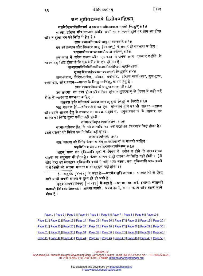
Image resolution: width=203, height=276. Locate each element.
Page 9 (139, 214)
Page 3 (71, 214)
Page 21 (43, 226)
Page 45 (94, 238)
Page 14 (81, 220)
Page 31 (43, 232)
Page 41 (43, 238)
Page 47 (119, 238)
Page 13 (68, 220)
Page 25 (94, 226)
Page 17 (119, 220)
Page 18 (132, 220)
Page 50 (158, 238)
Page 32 (55, 232)
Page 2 (60, 214)
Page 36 (107, 232)
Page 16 (107, 220)
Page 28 (132, 226)
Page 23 (68, 226)
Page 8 (128, 214)
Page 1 (48, 214)
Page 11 (43, 220)
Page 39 (145, 232)
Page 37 (119, 232)
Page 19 (145, 220)
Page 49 (145, 238)
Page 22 (55, 226)
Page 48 (132, 238)
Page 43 (68, 238)
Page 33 (68, 232)
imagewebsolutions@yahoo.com (101, 269)
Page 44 (81, 238)
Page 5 (94, 214)
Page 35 (94, 232)
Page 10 (151, 214)
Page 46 (107, 238)
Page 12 (55, 220)
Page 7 (116, 214)
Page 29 (145, 226)
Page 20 (158, 220)
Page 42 (55, 238)
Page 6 (105, 214)
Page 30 (158, 226)
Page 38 (132, 232)
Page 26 (107, 226)
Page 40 (158, 232)
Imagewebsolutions (121, 266)
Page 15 (94, 220)
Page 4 (83, 214)
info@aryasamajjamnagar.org (126, 258)
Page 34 (81, 232)
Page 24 (81, 226)
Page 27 (119, 226)
